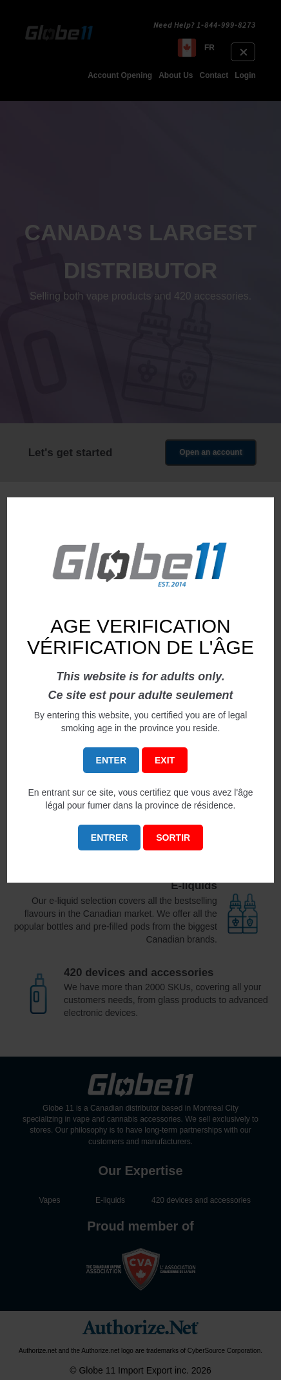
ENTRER (109, 837)
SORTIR (173, 837)
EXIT (165, 760)
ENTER (111, 760)
